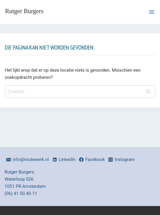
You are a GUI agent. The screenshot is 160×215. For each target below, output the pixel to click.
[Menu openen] (151, 11)
